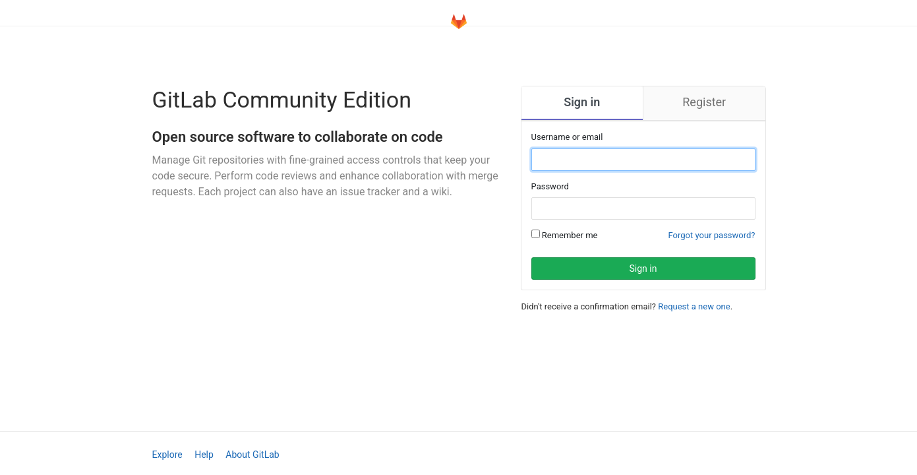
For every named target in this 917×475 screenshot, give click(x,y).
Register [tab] (704, 102)
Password (550, 186)
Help (204, 454)
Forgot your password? (711, 235)
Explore (167, 454)
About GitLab (252, 454)
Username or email (567, 137)
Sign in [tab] (582, 102)
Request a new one (694, 306)
